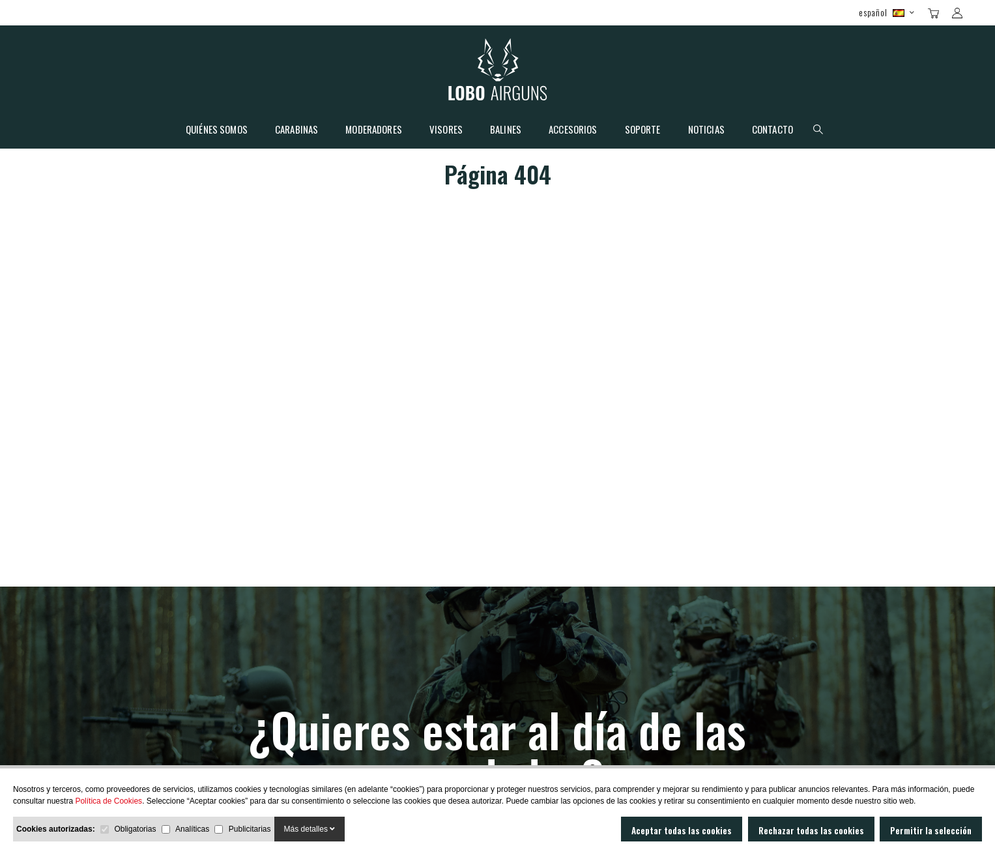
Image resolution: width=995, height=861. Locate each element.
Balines (505, 130)
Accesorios (573, 130)
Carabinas (296, 130)
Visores (446, 130)
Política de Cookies (108, 801)
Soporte (643, 130)
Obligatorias (135, 829)
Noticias (706, 130)
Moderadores (373, 130)
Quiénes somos (217, 130)
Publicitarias (250, 829)
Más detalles (310, 829)
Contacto (772, 130)
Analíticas (192, 829)
